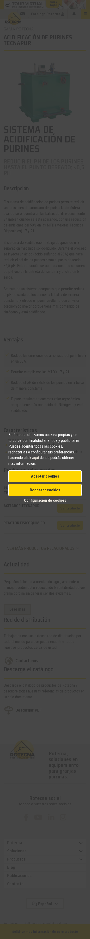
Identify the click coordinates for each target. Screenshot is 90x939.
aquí (35, 457)
